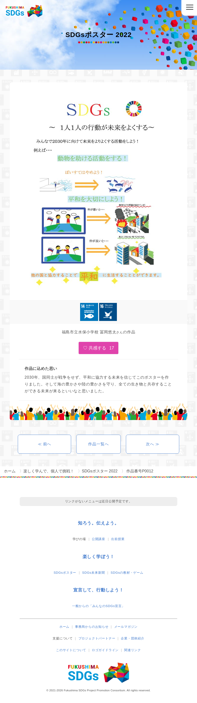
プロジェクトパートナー (96, 638)
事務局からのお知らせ (92, 626)
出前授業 (117, 539)
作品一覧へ (98, 444)
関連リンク (132, 650)
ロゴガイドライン (105, 650)
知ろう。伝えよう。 (98, 523)
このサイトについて (71, 650)
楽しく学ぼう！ (99, 556)
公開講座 (98, 539)
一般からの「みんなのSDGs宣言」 (98, 606)
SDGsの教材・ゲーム (127, 572)
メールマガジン (126, 626)
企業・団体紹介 (132, 638)
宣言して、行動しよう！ (98, 590)
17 (111, 348)
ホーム (64, 626)
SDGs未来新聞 (93, 572)
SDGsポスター (65, 572)
